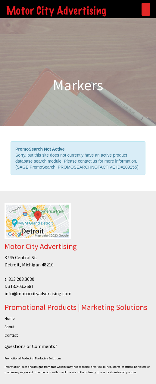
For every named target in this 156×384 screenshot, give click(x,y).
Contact (11, 335)
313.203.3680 (21, 279)
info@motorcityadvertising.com (38, 293)
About (9, 326)
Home (9, 318)
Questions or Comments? (31, 346)
